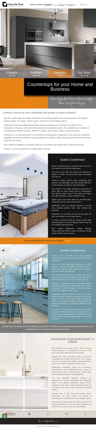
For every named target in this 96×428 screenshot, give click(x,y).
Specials (84, 4)
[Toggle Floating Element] (4, 416)
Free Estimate (59, 5)
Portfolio (47, 5)
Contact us (71, 5)
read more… (68, 241)
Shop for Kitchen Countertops (42, 4)
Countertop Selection (67, 4)
